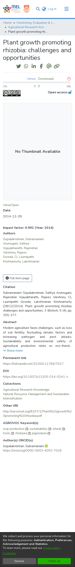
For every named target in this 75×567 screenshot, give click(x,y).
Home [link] (7, 23)
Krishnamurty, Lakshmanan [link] (21, 261)
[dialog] (37, 549)
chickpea (21, 433)
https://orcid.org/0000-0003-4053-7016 (32, 450)
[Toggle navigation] (66, 9)
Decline (19, 561)
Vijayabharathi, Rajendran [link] (20, 248)
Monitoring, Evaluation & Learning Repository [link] (37, 23)
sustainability (38, 429)
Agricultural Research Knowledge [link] (28, 27)
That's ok (54, 561)
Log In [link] (52, 9)
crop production (13, 429)
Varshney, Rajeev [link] (15, 252)
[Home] (11, 9)
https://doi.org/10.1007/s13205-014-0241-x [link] (35, 377)
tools (6, 433)
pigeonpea (39, 433)
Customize (9, 553)
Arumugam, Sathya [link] (16, 243)
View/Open (11, 205)
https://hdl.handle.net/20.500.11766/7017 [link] (33, 364)
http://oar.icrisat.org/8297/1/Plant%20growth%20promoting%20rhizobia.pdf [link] (37, 413)
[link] (26, 390)
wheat (56, 429)
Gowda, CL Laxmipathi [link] (18, 257)
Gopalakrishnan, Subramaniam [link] (23, 239)
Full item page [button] (17, 278)
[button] (37, 9)
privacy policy (51, 548)
